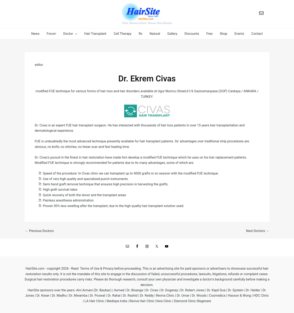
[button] (73, 34)
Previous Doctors (39, 231)
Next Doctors (257, 231)
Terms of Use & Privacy (97, 268)
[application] (78, 34)
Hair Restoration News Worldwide (147, 23)
